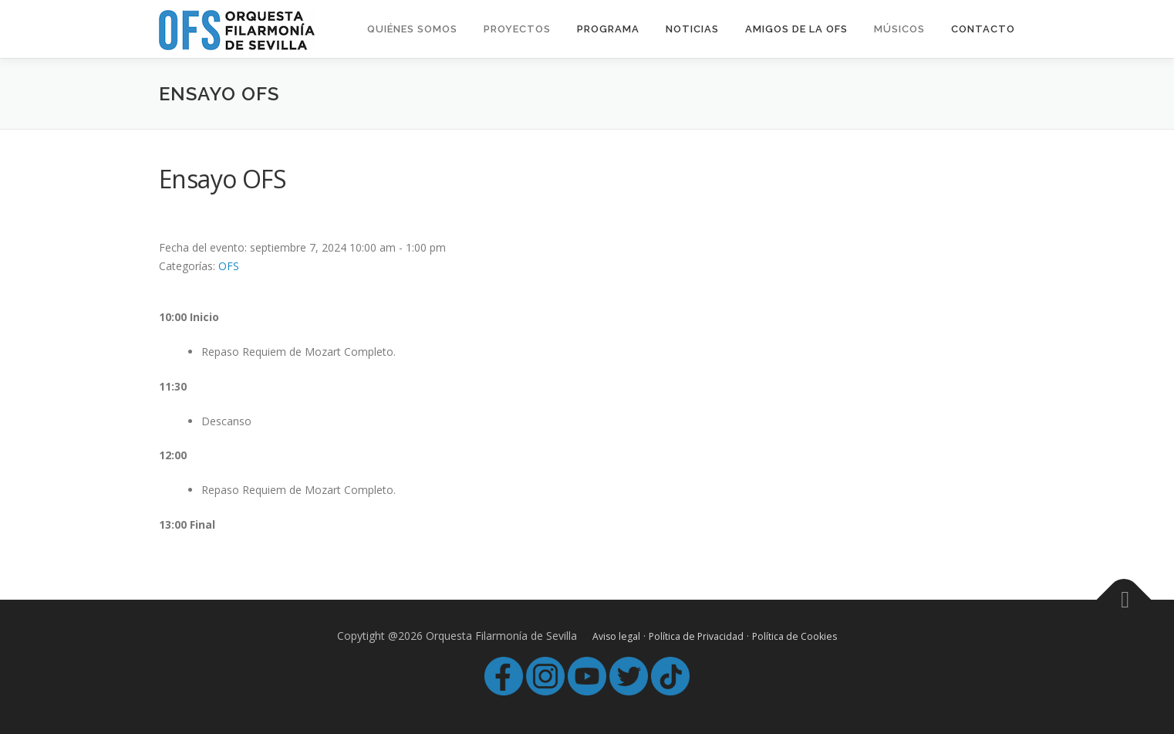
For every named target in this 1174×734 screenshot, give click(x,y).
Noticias (692, 29)
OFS (228, 266)
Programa (608, 29)
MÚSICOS (899, 29)
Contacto (983, 29)
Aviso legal (616, 636)
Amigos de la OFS (796, 29)
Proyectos (517, 29)
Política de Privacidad (696, 636)
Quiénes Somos (412, 29)
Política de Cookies (794, 636)
